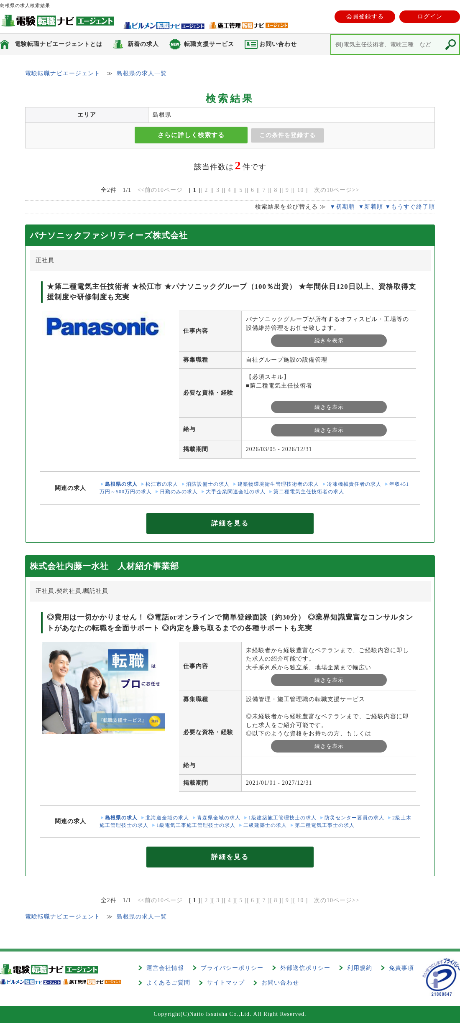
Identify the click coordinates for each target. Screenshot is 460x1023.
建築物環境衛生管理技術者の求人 (278, 484)
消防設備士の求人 (208, 484)
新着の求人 (143, 44)
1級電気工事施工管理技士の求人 (195, 825)
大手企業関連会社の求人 (236, 492)
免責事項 (401, 968)
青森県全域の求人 (218, 818)
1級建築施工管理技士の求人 (282, 818)
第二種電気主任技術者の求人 (308, 492)
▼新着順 (370, 207)
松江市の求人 (162, 484)
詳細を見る (230, 523)
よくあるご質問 (168, 983)
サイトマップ (226, 983)
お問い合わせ (280, 983)
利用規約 (359, 968)
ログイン (429, 16)
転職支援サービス (209, 44)
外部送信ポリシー (305, 968)
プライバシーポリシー (232, 968)
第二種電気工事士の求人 (325, 825)
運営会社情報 (165, 968)
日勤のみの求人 (179, 492)
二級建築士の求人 (265, 825)
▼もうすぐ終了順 (410, 207)
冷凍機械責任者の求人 (354, 484)
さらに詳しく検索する (191, 135)
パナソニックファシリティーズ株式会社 (109, 235)
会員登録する (365, 16)
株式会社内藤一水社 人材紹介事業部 (104, 566)
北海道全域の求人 (167, 818)
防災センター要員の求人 (354, 818)
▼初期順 (342, 207)
